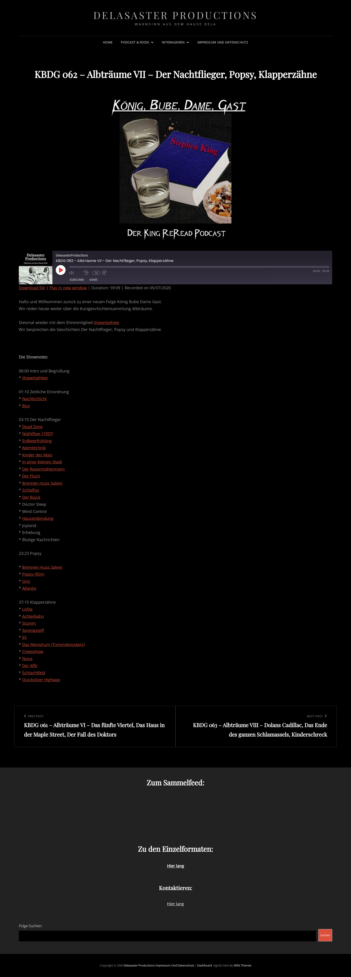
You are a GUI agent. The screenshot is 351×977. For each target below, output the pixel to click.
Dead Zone (32, 426)
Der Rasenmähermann (43, 469)
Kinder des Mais (37, 455)
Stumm (29, 623)
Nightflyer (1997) (37, 433)
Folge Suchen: (30, 925)
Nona (27, 658)
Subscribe (77, 280)
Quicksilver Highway (41, 679)
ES (24, 637)
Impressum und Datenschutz (222, 42)
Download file (32, 287)
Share (93, 280)
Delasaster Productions (175, 15)
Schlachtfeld (33, 672)
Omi (26, 581)
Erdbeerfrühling (37, 440)
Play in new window (68, 287)
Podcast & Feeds (135, 42)
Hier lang (175, 903)
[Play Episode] (61, 270)
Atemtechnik (34, 447)
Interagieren (173, 42)
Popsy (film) (33, 574)
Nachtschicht (34, 398)
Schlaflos (30, 490)
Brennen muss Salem (42, 483)
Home (108, 42)
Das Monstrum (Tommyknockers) (53, 644)
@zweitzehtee (106, 322)
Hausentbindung (38, 518)
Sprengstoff (33, 630)
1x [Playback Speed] (96, 273)
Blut (26, 406)
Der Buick (31, 497)
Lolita (27, 609)
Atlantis (29, 588)
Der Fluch (31, 476)
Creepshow (32, 651)
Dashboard (204, 965)
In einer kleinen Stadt (42, 462)
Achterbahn (33, 616)
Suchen (325, 935)
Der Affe (29, 665)
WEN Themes (242, 965)
